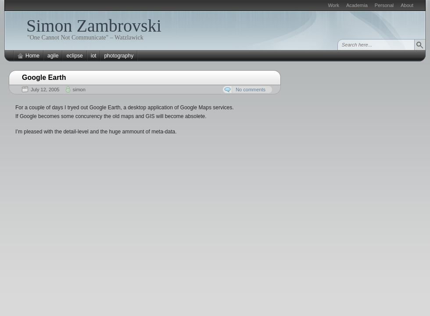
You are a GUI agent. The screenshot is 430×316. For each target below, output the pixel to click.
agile (52, 56)
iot (94, 56)
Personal (384, 5)
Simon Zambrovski (93, 26)
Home (32, 56)
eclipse (74, 56)
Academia (357, 5)
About (407, 5)
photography (118, 56)
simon (78, 89)
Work (333, 5)
